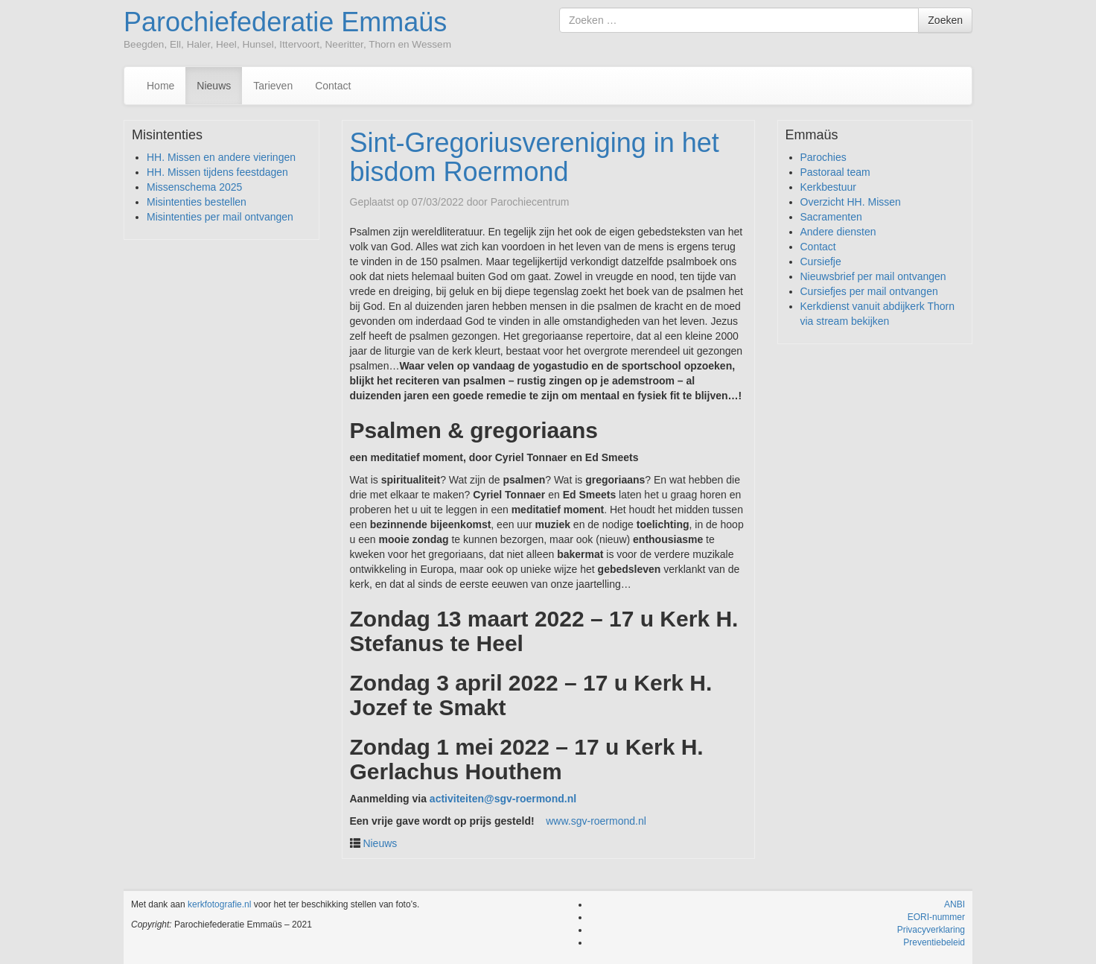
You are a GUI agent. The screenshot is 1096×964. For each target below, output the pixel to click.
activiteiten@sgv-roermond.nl (503, 799)
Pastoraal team (835, 172)
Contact (333, 86)
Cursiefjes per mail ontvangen (869, 291)
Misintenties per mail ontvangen (220, 217)
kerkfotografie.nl (219, 904)
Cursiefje (820, 261)
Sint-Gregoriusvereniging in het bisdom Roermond (534, 157)
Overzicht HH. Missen (850, 202)
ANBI (954, 904)
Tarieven (273, 86)
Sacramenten (831, 217)
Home (160, 86)
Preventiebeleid (934, 942)
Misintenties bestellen (196, 202)
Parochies (823, 157)
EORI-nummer (936, 917)
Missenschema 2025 (194, 187)
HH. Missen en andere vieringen (221, 157)
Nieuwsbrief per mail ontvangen (873, 276)
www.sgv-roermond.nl (596, 821)
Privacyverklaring (931, 930)
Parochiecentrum (530, 202)
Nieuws (214, 86)
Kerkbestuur (828, 187)
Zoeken (945, 20)
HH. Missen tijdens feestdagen (217, 172)
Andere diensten (838, 232)
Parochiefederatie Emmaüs (285, 22)
